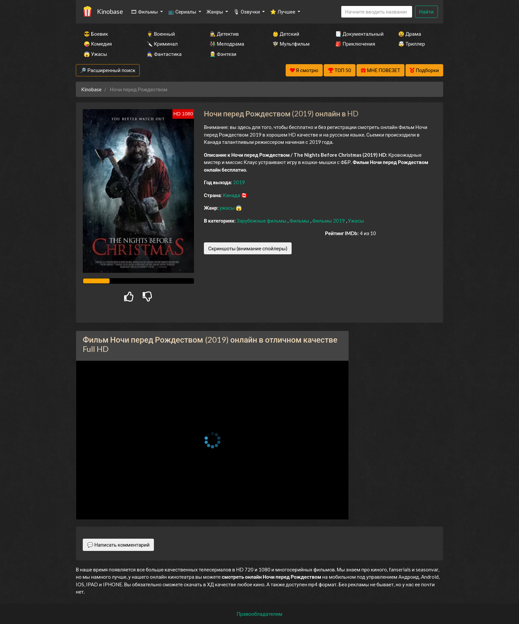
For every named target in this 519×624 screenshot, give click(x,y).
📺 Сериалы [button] (182, 12)
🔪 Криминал (162, 44)
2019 (239, 182)
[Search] (376, 12)
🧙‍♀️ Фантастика (164, 54)
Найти (426, 12)
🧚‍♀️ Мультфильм (290, 44)
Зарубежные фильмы (262, 221)
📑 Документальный (357, 34)
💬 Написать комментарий (118, 545)
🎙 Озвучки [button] (247, 12)
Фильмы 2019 (329, 221)
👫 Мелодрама (227, 44)
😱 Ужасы (95, 54)
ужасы (227, 208)
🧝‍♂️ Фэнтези (223, 54)
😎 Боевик (96, 34)
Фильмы (299, 221)
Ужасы (356, 221)
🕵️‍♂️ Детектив (224, 34)
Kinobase (110, 11)
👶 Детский (285, 34)
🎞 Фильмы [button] (145, 12)
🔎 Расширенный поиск (107, 70)
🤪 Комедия (98, 44)
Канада (232, 195)
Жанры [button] (215, 12)
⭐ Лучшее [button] (283, 12)
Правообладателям (259, 614)
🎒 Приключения (355, 44)
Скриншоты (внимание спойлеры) (247, 248)
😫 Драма (409, 34)
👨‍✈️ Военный (161, 34)
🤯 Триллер (411, 44)
